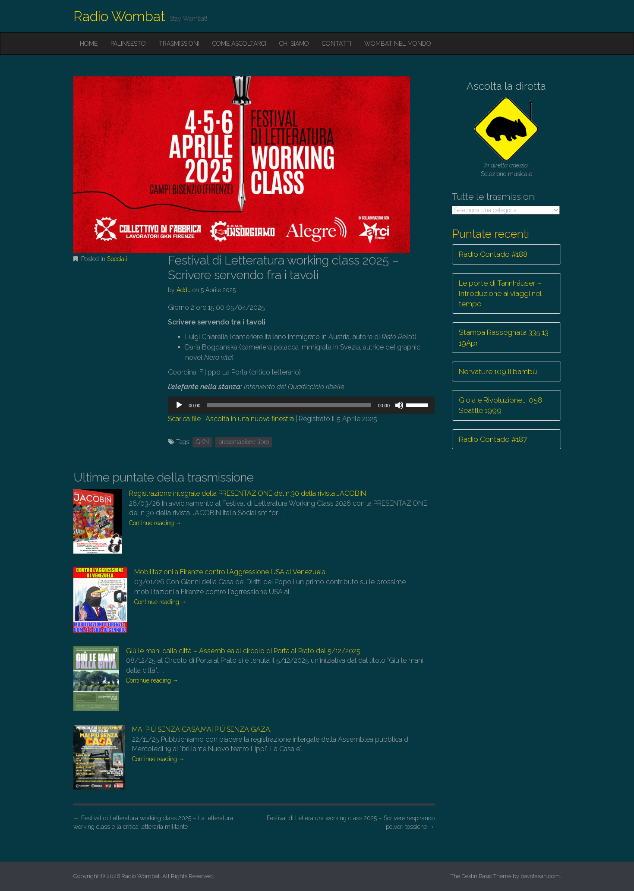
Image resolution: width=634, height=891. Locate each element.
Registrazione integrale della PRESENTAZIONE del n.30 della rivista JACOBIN (247, 493)
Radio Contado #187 (493, 439)
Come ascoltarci (239, 43)
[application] (301, 405)
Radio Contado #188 (493, 254)
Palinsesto (128, 43)
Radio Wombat (119, 16)
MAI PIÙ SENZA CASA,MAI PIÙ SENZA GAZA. (201, 729)
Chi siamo (294, 43)
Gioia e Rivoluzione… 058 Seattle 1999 (500, 405)
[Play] (179, 405)
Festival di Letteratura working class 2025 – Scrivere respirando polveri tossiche (351, 822)
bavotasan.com (540, 876)
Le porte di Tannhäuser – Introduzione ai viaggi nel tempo (500, 294)
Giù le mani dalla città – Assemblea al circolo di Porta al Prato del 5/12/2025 (243, 651)
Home (89, 43)
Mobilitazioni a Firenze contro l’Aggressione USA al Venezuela (229, 572)
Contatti (336, 43)
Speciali (117, 258)
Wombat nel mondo (397, 43)
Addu (184, 290)
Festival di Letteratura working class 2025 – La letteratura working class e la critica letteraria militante (153, 822)
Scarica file (184, 419)
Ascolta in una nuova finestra (249, 419)
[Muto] (399, 405)
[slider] (289, 405)
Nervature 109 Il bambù (498, 371)
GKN (202, 441)
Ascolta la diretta (506, 86)
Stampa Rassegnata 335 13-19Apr (505, 337)
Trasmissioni (179, 43)
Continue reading (155, 522)
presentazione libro (243, 441)
